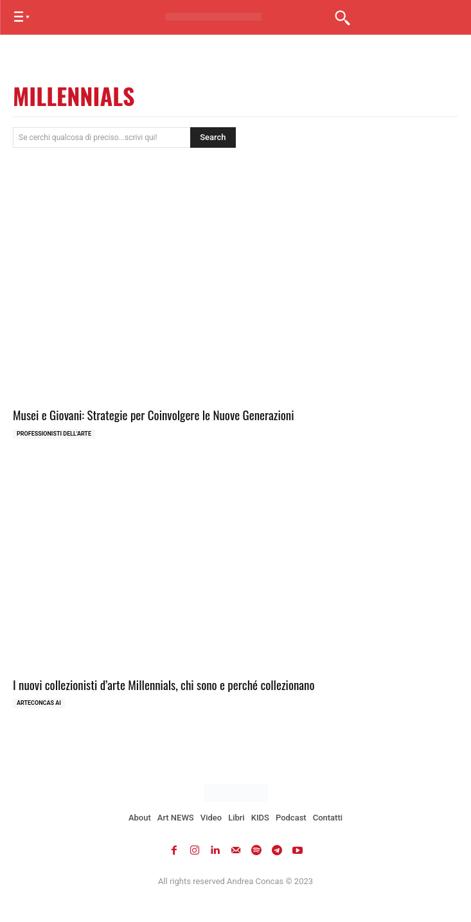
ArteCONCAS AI (39, 703)
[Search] (212, 137)
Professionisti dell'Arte (54, 433)
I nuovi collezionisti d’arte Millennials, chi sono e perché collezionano (164, 684)
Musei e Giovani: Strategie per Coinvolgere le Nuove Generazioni (153, 414)
